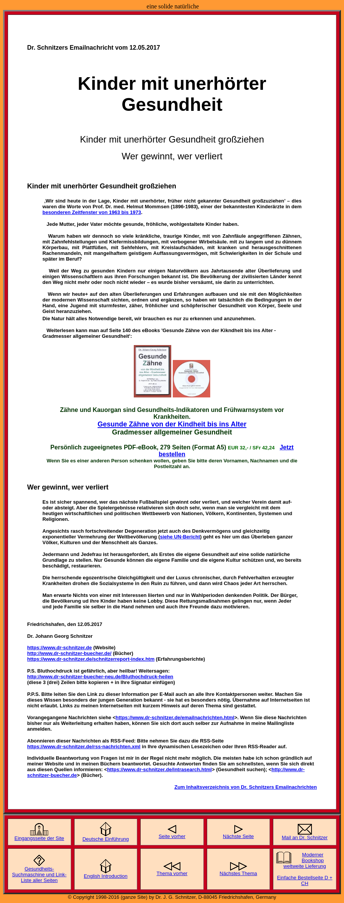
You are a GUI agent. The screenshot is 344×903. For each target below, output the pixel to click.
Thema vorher (172, 873)
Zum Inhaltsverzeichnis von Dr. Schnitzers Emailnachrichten (245, 787)
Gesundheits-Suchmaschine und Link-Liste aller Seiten (39, 874)
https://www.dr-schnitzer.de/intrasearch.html (159, 769)
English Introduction (105, 876)
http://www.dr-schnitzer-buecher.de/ (69, 653)
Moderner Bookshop (313, 857)
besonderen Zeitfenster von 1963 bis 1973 (91, 212)
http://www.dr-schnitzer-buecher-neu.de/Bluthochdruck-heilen (100, 676)
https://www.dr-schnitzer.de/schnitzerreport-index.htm (90, 659)
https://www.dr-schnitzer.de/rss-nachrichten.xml (83, 746)
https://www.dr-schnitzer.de (59, 647)
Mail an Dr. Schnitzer (305, 837)
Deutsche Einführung (106, 839)
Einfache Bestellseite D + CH (305, 880)
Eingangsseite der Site (39, 838)
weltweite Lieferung (305, 866)
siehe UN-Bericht (180, 537)
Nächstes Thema (238, 873)
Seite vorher (172, 836)
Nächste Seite (238, 836)
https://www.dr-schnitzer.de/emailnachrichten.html (174, 717)
